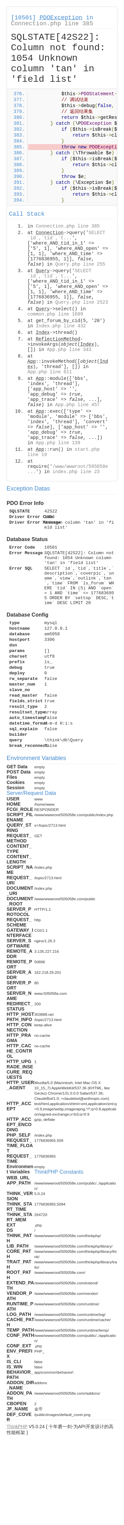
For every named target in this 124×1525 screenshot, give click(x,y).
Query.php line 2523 (81, 302)
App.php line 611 (49, 372)
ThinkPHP (17, 1426)
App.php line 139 (58, 443)
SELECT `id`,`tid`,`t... (66, 235)
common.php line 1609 (55, 314)
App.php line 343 (69, 349)
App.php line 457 (77, 404)
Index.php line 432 (61, 326)
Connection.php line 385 (52, 23)
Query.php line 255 (80, 264)
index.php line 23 (76, 471)
